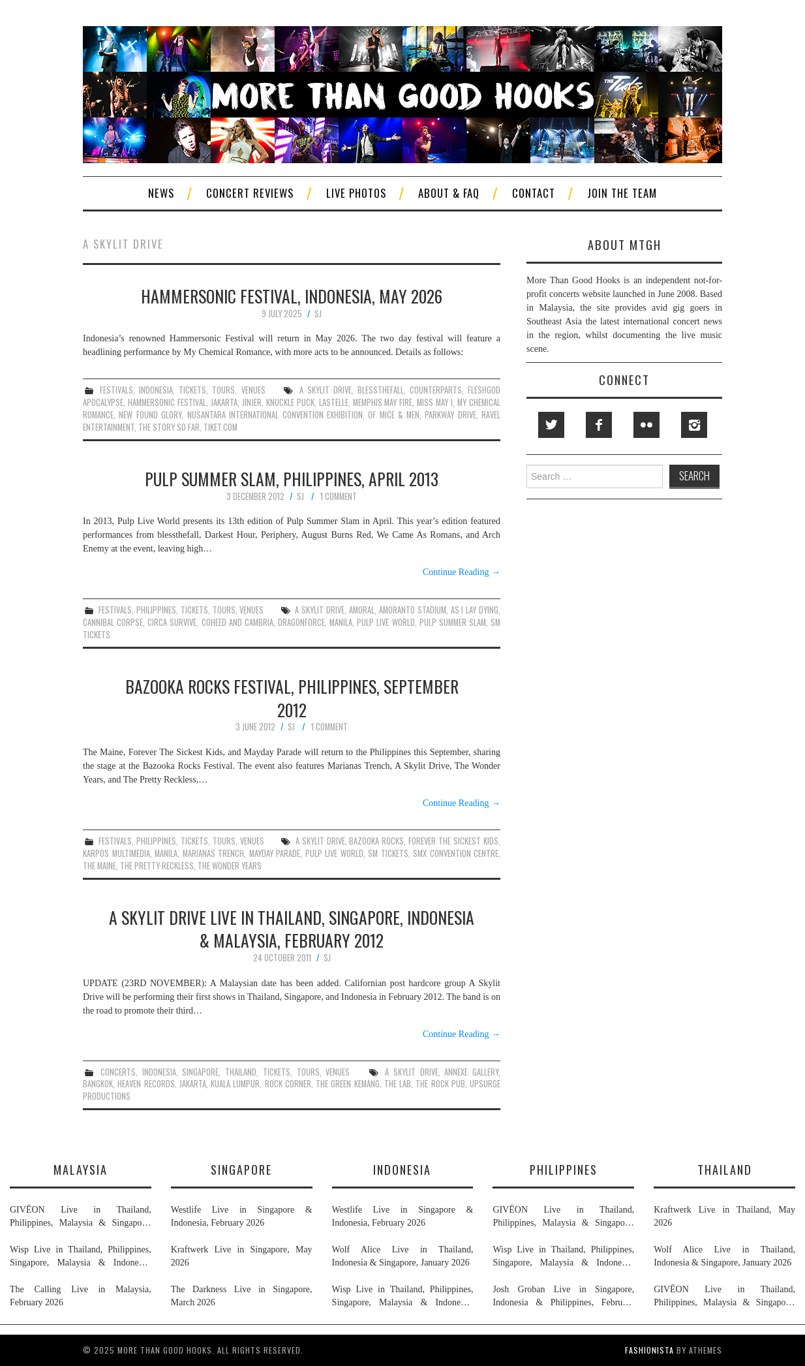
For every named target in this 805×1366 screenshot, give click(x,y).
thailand (240, 1072)
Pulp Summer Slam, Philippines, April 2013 (291, 478)
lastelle (333, 402)
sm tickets (388, 853)
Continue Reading (461, 572)
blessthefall (380, 390)
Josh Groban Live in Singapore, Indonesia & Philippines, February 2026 (563, 1296)
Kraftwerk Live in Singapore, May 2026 (241, 1256)
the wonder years (230, 866)
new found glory (150, 415)
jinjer (252, 402)
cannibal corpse (113, 622)
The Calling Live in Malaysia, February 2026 (80, 1295)
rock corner (288, 1084)
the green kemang (348, 1084)
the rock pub (440, 1084)
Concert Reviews (250, 193)
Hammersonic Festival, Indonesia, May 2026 (291, 295)
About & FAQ (448, 193)
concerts (118, 1072)
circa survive (171, 622)
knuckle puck (290, 402)
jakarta (224, 402)
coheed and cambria (237, 622)
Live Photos (356, 193)
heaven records (145, 1084)
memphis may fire (383, 402)
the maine (99, 866)
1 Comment (338, 496)
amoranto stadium (412, 610)
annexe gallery (471, 1072)
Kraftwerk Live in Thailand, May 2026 (724, 1216)
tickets (192, 390)
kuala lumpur (235, 1084)
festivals (116, 390)
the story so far (169, 427)
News (161, 193)
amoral (361, 610)
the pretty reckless (157, 866)
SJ (318, 313)
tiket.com (220, 427)
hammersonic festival (167, 402)
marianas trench (214, 853)
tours (223, 390)
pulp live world (385, 622)
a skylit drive (325, 390)
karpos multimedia (116, 853)
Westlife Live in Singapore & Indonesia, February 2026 (241, 1216)
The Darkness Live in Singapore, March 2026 (241, 1295)
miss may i (435, 402)
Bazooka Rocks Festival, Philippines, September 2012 (292, 698)
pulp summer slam (452, 622)
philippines (156, 610)
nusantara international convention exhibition (275, 415)
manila (340, 622)
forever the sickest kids (453, 841)
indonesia (156, 390)
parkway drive (450, 415)
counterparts (436, 390)
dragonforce (301, 622)
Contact (533, 193)
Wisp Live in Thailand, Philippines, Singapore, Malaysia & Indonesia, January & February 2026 (80, 1257)
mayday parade (275, 853)
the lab (397, 1084)
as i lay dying (475, 610)
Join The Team (622, 193)
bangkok (98, 1084)
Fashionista (649, 1350)
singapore (200, 1072)
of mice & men (393, 415)
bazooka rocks (376, 841)
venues (253, 390)
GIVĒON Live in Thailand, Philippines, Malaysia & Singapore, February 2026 (80, 1217)
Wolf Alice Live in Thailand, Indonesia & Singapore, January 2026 (403, 1256)
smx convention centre (455, 853)
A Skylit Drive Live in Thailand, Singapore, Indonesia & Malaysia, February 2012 (291, 929)
